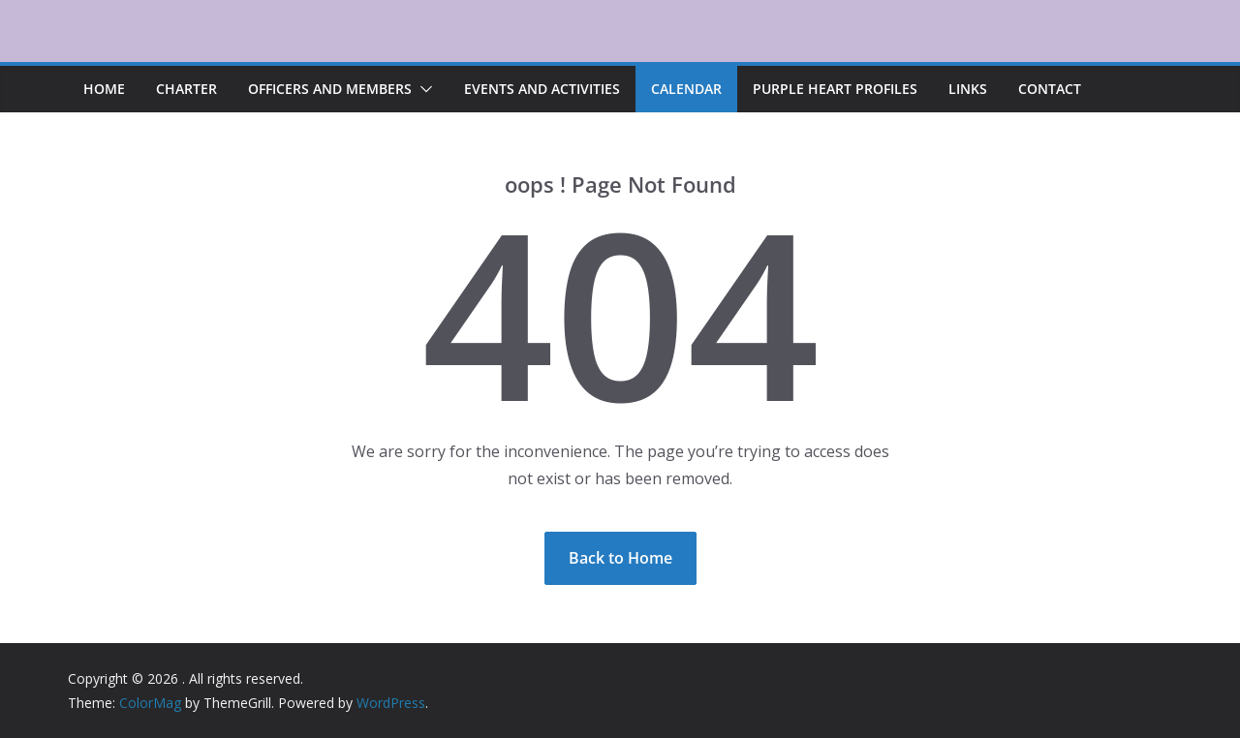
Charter (186, 88)
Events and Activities (542, 88)
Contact (1049, 88)
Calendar (686, 88)
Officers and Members (330, 88)
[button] (422, 89)
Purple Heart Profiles (835, 88)
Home (104, 88)
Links (967, 88)
